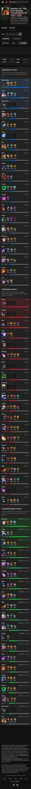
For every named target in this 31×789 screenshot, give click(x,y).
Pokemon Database (15, 781)
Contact (10, 778)
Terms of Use (5, 755)
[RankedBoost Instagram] (17, 785)
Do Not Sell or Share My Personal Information (12, 758)
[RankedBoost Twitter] (14, 785)
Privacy (21, 778)
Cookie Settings (11, 755)
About (4, 778)
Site (26, 778)
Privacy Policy (23, 754)
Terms (15, 778)
